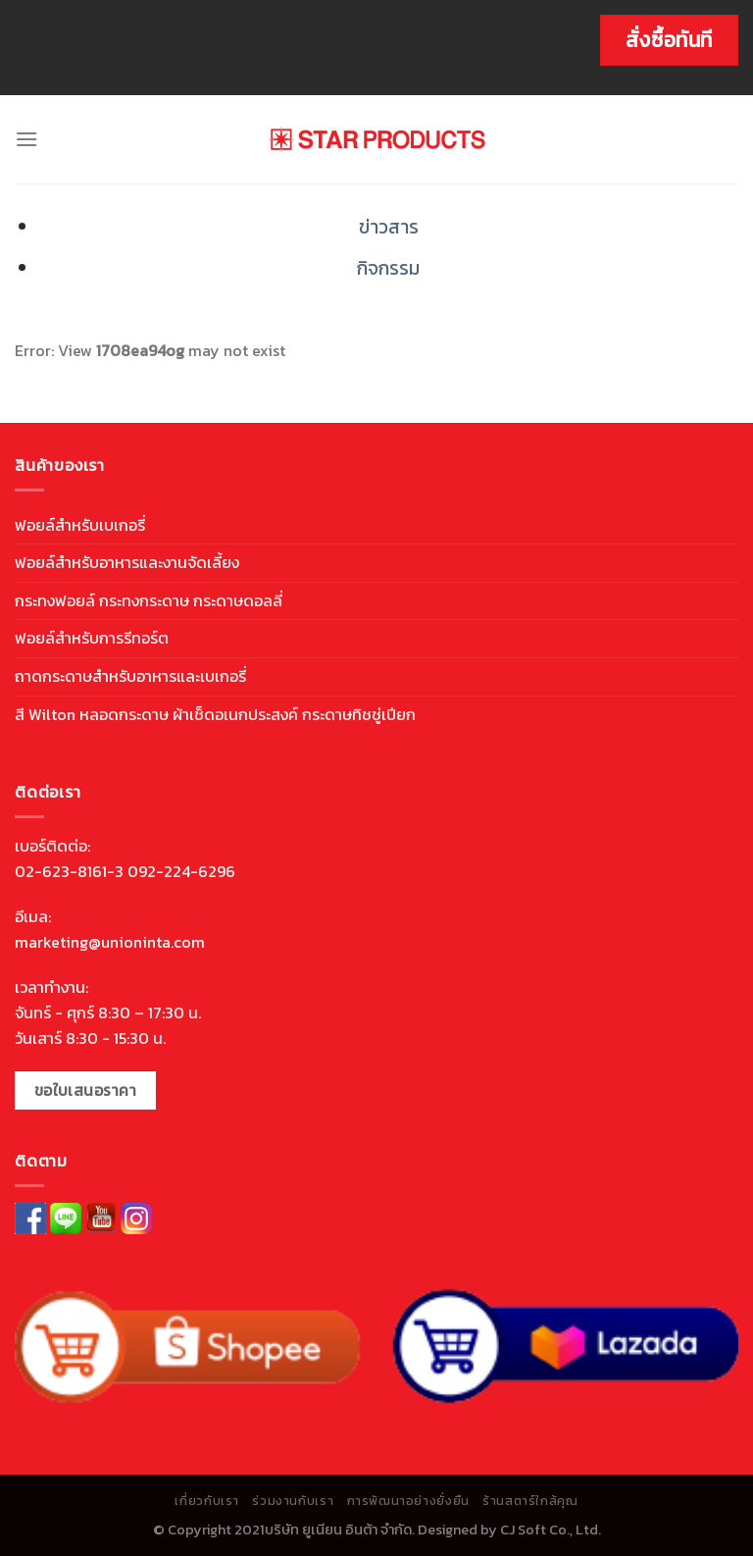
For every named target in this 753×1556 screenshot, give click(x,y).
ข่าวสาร (389, 227)
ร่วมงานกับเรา (292, 1501)
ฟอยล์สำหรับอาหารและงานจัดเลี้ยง (127, 562)
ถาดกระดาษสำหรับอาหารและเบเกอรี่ (130, 676)
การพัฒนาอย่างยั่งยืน (408, 1501)
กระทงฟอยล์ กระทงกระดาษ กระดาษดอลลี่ (148, 600)
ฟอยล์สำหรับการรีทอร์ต (92, 637)
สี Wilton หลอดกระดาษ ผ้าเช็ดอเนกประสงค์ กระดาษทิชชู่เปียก (215, 714)
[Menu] (26, 139)
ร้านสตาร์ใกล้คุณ (529, 1501)
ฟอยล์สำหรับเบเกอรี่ (80, 525)
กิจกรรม (388, 268)
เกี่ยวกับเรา (207, 1501)
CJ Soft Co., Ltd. (550, 1529)
